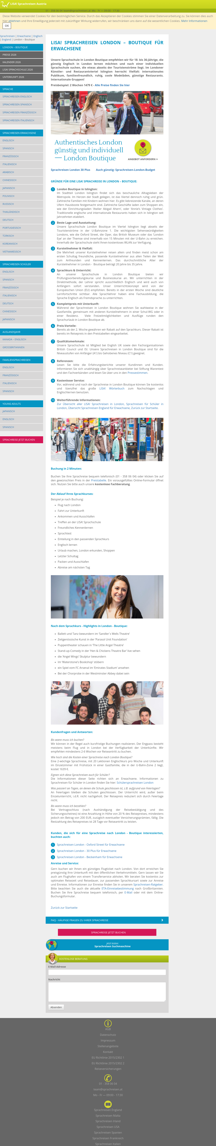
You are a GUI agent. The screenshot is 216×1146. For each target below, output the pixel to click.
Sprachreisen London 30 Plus (70, 170)
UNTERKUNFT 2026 (13, 77)
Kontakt (108, 1052)
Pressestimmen (137, 373)
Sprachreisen (7, 36)
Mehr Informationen (194, 21)
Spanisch (8, 148)
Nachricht (54, 979)
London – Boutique (15, 47)
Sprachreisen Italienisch (18, 120)
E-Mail (128, 892)
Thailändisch (11, 211)
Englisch (38, 36)
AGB (108, 1029)
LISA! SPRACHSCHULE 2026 (18, 69)
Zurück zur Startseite (144, 408)
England (7, 39)
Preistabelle (98, 480)
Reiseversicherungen (108, 1069)
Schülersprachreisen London (135, 782)
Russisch (8, 204)
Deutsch (8, 219)
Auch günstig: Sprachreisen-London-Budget (125, 170)
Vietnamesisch (12, 251)
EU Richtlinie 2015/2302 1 (108, 1057)
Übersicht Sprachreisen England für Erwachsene (99, 408)
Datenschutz (108, 1035)
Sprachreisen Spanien (108, 1132)
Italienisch (10, 164)
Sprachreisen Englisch (17, 96)
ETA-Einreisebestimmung (118, 888)
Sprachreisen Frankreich (108, 1138)
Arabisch (8, 172)
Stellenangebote (108, 1046)
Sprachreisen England (108, 1110)
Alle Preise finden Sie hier (112, 85)
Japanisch (9, 188)
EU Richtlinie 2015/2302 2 (108, 1063)
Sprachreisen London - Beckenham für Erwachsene (89, 857)
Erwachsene (24, 36)
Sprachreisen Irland (108, 1121)
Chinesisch (9, 180)
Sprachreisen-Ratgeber (148, 884)
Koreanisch (10, 243)
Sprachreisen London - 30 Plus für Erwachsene (86, 851)
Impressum (108, 1040)
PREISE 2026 (9, 54)
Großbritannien (13, 347)
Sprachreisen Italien (108, 1144)
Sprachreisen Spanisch (17, 104)
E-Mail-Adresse (57, 966)
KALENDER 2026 (12, 62)
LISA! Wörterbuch (111, 388)
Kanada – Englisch (14, 339)
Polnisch (8, 196)
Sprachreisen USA (108, 1127)
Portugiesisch (12, 227)
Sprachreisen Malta (108, 1116)
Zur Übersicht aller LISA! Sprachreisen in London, (91, 404)
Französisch (11, 156)
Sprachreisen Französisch (19, 112)
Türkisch (8, 235)
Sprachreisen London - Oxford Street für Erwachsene (91, 845)
